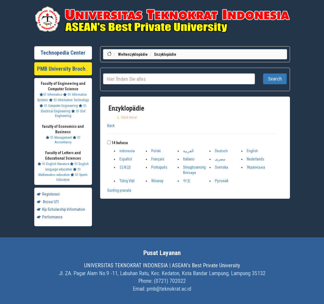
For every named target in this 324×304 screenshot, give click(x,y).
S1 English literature (53, 164)
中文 (187, 181)
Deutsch (221, 151)
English (252, 151)
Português (159, 167)
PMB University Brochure (65, 69)
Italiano (189, 159)
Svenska (221, 167)
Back (111, 125)
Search (275, 79)
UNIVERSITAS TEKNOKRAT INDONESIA (126, 265)
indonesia (127, 151)
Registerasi (48, 194)
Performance (50, 217)
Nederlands (255, 159)
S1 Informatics (50, 95)
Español (125, 159)
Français (157, 159)
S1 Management (59, 137)
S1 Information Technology (69, 100)
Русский (221, 181)
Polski (156, 151)
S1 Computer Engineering (58, 106)
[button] (109, 142)
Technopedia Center (63, 52)
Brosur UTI (48, 202)
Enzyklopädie (165, 54)
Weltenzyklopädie (133, 54)
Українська (256, 167)
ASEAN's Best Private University (206, 265)
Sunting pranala (119, 190)
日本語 (125, 167)
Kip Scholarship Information (61, 209)
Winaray (157, 181)
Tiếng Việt (127, 181)
